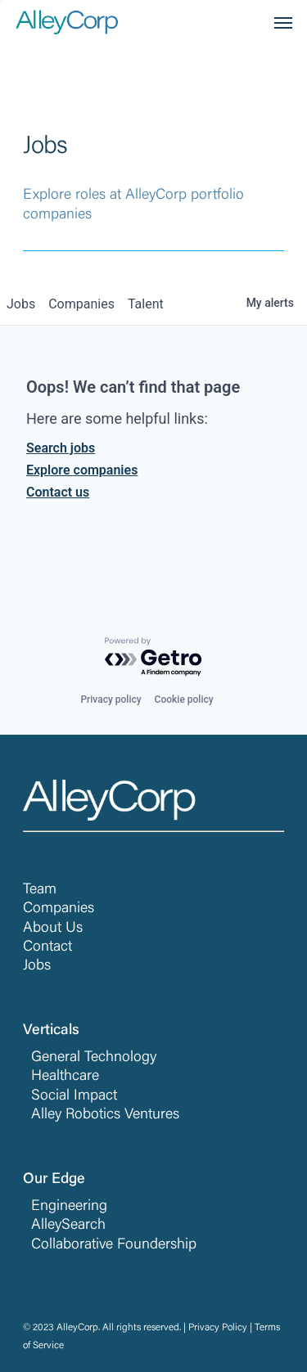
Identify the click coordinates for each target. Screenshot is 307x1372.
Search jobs (60, 448)
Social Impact (74, 1096)
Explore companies (82, 470)
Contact (47, 947)
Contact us (57, 492)
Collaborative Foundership (113, 1245)
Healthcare (65, 1076)
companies (81, 304)
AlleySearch (68, 1225)
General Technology (93, 1057)
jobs (21, 304)
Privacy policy (110, 699)
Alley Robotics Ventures (105, 1115)
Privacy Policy (217, 1328)
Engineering (69, 1206)
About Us (53, 928)
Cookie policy (184, 699)
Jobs (37, 966)
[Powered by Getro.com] (154, 657)
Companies (58, 909)
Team (39, 890)
